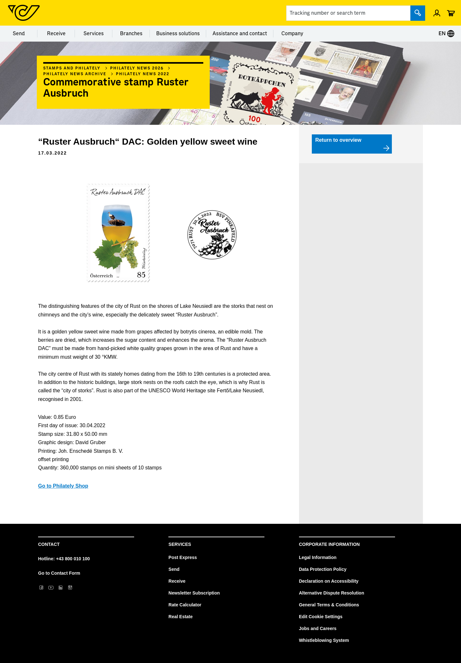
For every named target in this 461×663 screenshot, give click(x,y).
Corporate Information (329, 544)
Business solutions (178, 33)
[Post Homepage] (24, 13)
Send (19, 33)
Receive (56, 33)
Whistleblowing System (324, 640)
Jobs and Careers (318, 628)
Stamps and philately (72, 68)
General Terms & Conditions (329, 604)
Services (94, 33)
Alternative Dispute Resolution (331, 592)
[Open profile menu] (437, 13)
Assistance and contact (240, 33)
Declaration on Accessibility (329, 581)
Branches (131, 33)
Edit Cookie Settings (321, 616)
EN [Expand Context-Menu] (447, 33)
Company (292, 33)
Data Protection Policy (323, 569)
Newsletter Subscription (194, 592)
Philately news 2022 (142, 74)
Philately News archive (74, 74)
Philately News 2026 (137, 68)
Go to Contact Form (59, 573)
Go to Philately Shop (63, 486)
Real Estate (180, 616)
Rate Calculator (184, 604)
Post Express (182, 557)
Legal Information (317, 557)
